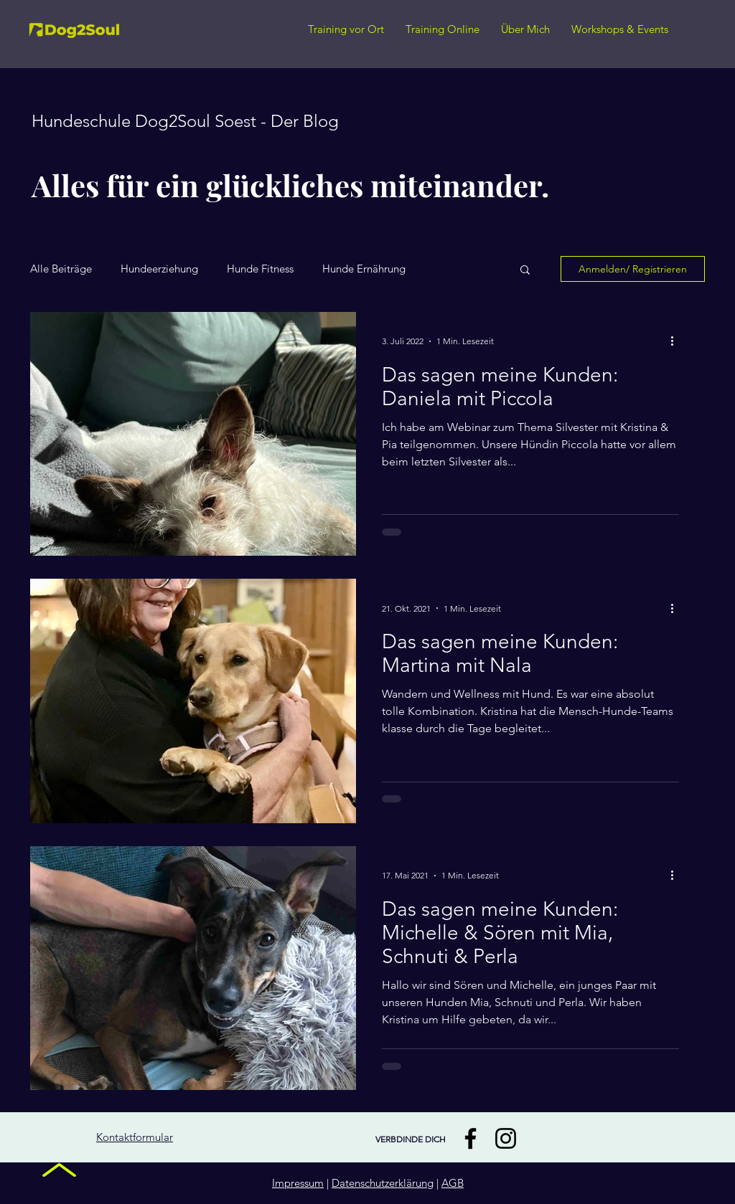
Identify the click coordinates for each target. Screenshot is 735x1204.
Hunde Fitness (260, 268)
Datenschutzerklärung (383, 1183)
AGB (452, 1183)
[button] (525, 270)
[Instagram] (506, 1138)
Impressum (298, 1183)
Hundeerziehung (159, 268)
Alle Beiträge (61, 268)
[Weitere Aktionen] (676, 341)
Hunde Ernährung (364, 268)
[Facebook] (470, 1138)
